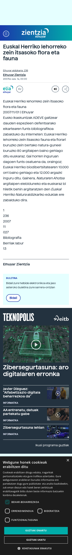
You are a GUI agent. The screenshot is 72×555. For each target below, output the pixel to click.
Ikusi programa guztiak (52, 445)
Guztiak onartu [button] (36, 530)
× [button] (67, 460)
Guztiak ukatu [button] (36, 539)
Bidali (13, 298)
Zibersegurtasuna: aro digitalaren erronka (36, 371)
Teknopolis (18, 317)
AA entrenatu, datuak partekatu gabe (20, 412)
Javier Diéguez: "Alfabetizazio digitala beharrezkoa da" (21, 392)
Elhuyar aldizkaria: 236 (15, 70)
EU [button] (19, 89)
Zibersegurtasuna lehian (23, 427)
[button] (6, 33)
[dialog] (36, 505)
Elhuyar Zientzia (14, 75)
